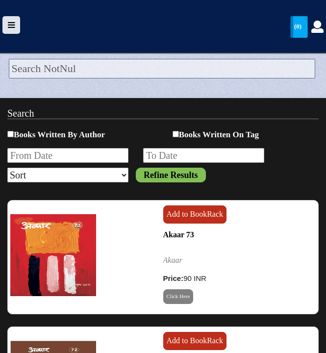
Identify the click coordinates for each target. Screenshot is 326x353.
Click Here (178, 296)
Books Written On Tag (219, 134)
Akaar (172, 260)
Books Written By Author (59, 134)
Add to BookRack (195, 214)
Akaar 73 (178, 234)
